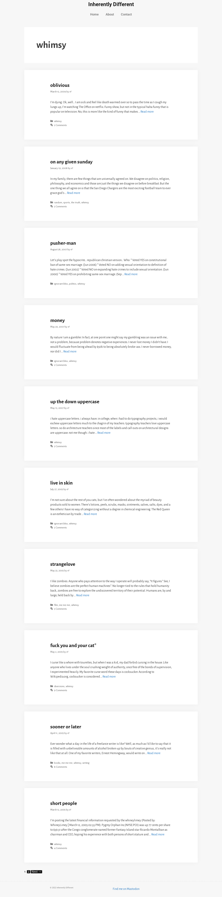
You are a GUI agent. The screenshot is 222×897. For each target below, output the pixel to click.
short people (63, 803)
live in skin (61, 483)
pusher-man (63, 243)
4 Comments (60, 848)
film (56, 605)
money (57, 320)
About (110, 14)
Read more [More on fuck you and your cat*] (109, 676)
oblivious (60, 85)
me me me (64, 605)
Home (94, 14)
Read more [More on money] (69, 351)
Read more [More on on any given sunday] (73, 193)
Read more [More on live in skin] (90, 514)
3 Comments (60, 446)
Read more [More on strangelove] (82, 595)
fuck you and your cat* (73, 645)
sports (66, 202)
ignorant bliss (61, 283)
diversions (59, 686)
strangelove (62, 564)
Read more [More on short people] (157, 834)
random (58, 202)
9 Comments (60, 690)
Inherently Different (111, 4)
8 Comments (60, 767)
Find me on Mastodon (126, 889)
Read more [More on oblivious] (147, 111)
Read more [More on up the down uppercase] (103, 432)
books (57, 763)
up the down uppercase (74, 401)
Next (36, 871)
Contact (126, 14)
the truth (75, 202)
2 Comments (60, 125)
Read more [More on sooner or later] (153, 753)
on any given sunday (71, 161)
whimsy (58, 121)
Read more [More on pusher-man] (131, 274)
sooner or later (65, 726)
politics (72, 283)
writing (85, 763)
